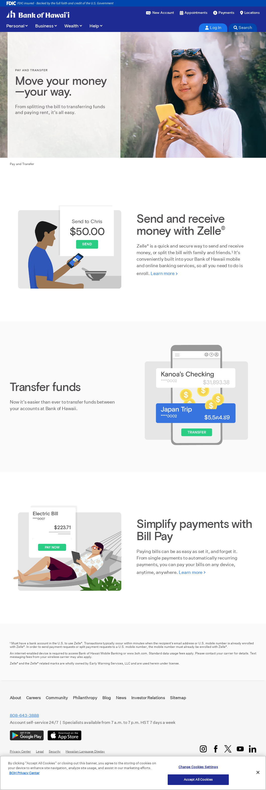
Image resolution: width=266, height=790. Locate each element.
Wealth (71, 26)
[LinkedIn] (252, 749)
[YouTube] (240, 749)
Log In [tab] (213, 27)
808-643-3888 (24, 715)
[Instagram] (203, 749)
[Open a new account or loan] (160, 13)
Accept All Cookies (198, 779)
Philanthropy (85, 697)
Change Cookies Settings (198, 767)
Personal (15, 26)
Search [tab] (243, 27)
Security (55, 751)
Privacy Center (20, 751)
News (121, 697)
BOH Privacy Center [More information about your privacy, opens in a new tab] (24, 773)
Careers (33, 697)
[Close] (257, 772)
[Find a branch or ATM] (250, 13)
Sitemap (178, 697)
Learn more (162, 273)
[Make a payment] (223, 13)
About (15, 697)
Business (44, 26)
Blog (106, 697)
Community (57, 697)
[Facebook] (215, 749)
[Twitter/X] (228, 749)
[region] (133, 773)
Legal (40, 751)
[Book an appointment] (193, 13)
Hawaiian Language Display (85, 751)
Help (94, 26)
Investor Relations (148, 697)
